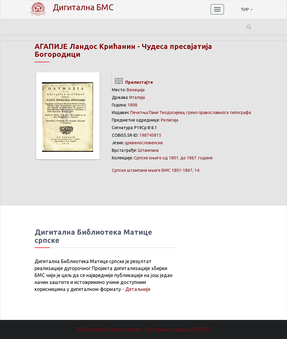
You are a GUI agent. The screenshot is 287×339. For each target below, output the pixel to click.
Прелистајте (132, 82)
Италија (137, 97)
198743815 (150, 135)
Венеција (136, 89)
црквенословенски (144, 142)
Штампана (148, 150)
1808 (132, 105)
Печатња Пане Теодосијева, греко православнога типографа (190, 112)
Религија (169, 120)
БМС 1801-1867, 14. (156, 170)
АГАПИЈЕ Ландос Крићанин (85, 46)
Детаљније (137, 289)
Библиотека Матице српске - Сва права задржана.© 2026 (144, 329)
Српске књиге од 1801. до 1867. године (173, 157)
